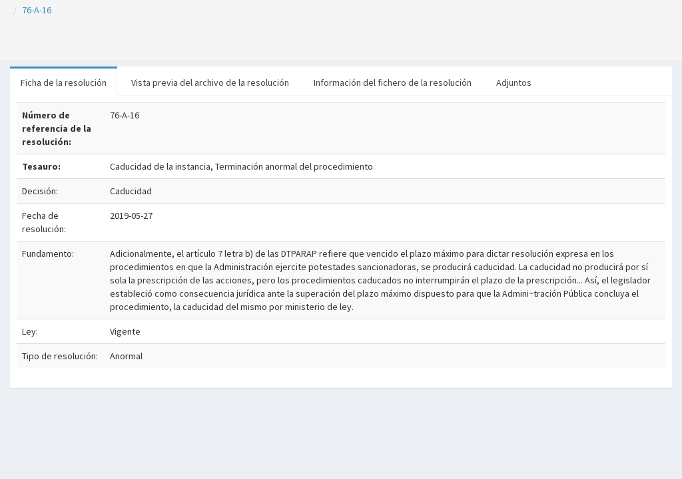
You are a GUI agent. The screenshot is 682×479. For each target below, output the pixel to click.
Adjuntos (513, 82)
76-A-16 (36, 10)
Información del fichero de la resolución (393, 82)
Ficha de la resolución (64, 82)
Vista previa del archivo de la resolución (210, 82)
